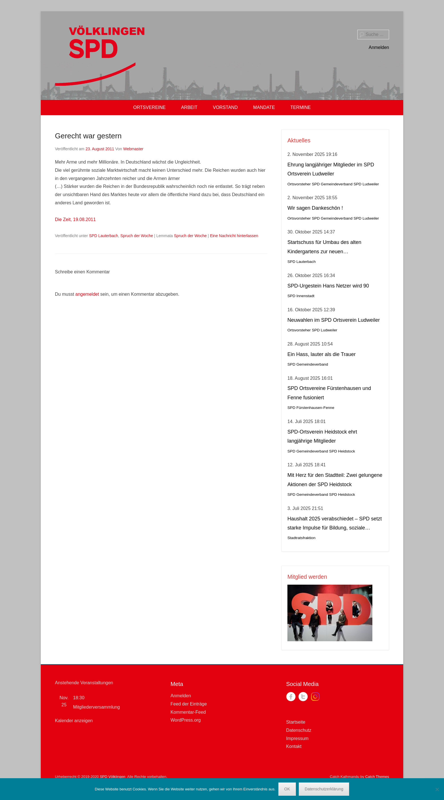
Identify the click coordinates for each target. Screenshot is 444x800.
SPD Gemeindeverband (332, 184)
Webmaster (133, 149)
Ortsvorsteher (299, 184)
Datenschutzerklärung (324, 789)
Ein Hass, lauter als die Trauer (321, 354)
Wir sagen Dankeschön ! (315, 208)
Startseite (296, 722)
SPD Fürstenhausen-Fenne (310, 408)
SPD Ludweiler (366, 184)
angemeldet (87, 294)
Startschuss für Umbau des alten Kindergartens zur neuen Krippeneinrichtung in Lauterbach (324, 247)
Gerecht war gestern (88, 136)
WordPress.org (185, 720)
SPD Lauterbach (103, 235)
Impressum (297, 738)
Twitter (303, 696)
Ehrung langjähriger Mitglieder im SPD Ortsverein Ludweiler (330, 169)
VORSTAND (225, 107)
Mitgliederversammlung (96, 707)
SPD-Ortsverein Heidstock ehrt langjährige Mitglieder (322, 436)
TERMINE (300, 107)
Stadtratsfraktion (301, 538)
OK (287, 789)
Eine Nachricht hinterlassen (234, 235)
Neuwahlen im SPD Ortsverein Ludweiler (333, 320)
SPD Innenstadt (300, 296)
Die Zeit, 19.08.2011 (75, 219)
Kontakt (294, 746)
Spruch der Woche (136, 235)
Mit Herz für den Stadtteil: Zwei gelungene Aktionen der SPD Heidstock (334, 479)
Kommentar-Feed (188, 712)
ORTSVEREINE (149, 107)
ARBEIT (189, 107)
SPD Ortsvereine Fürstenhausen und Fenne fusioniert (329, 392)
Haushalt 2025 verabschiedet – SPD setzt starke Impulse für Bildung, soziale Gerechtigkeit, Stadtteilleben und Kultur (334, 524)
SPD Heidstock (342, 451)
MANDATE (264, 107)
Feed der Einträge (188, 704)
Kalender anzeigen (74, 720)
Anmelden (379, 47)
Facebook (291, 696)
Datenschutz (298, 730)
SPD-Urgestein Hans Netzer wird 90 (328, 286)
